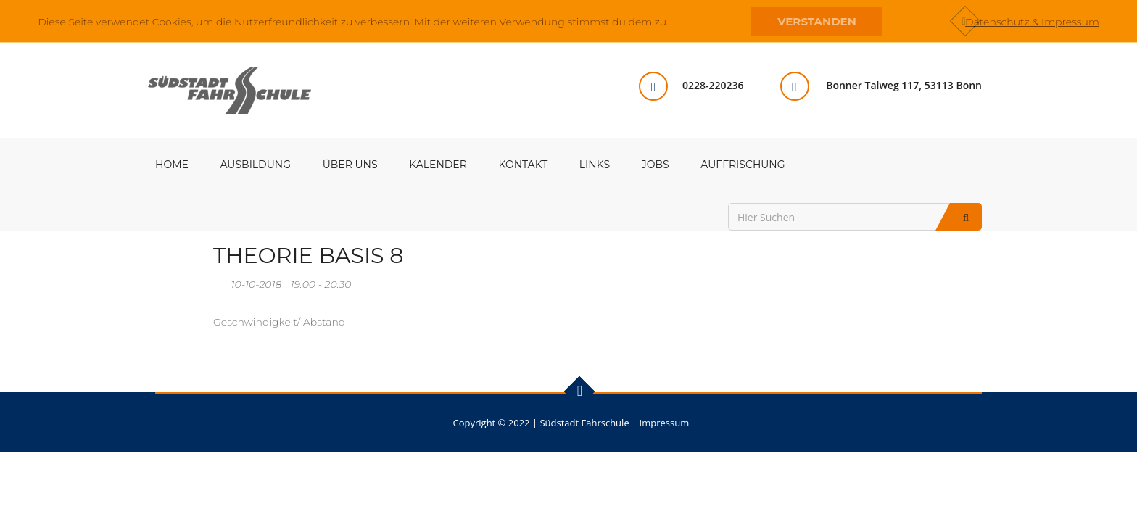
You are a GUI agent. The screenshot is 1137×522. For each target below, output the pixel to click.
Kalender (438, 164)
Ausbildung (255, 164)
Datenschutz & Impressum (1032, 21)
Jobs (655, 164)
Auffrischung (742, 164)
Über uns (350, 164)
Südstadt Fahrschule (584, 422)
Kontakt (523, 164)
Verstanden (816, 21)
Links (594, 164)
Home (172, 164)
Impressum (665, 422)
